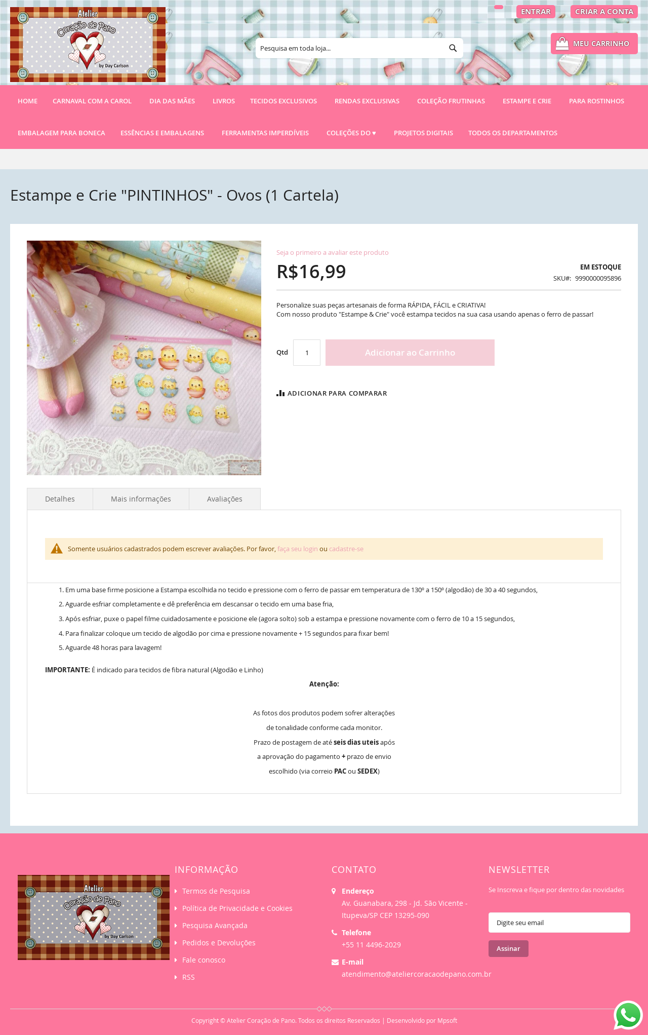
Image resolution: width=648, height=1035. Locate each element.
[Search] (453, 48)
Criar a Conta (604, 11)
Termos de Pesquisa (216, 891)
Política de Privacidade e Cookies (237, 908)
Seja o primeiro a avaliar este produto (332, 252)
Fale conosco (203, 960)
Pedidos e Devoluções (219, 942)
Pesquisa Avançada (215, 925)
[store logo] (88, 49)
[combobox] (359, 48)
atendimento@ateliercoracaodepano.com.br (417, 974)
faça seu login (297, 548)
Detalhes (60, 499)
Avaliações (224, 499)
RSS (188, 977)
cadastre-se (346, 548)
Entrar (536, 11)
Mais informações (141, 499)
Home (27, 100)
